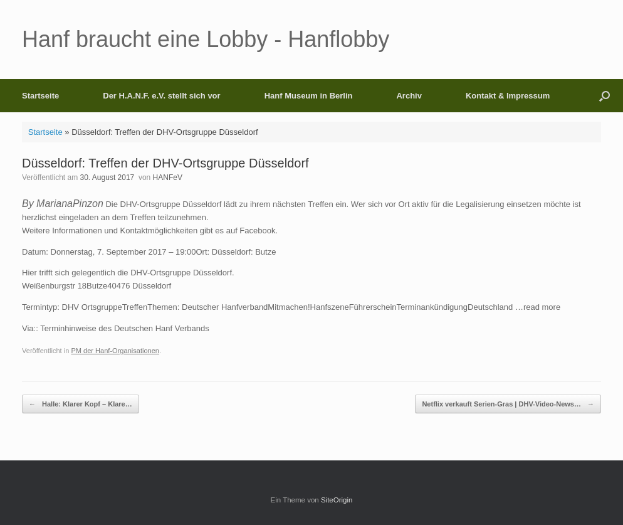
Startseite (40, 95)
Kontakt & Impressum (508, 95)
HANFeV (167, 177)
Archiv (408, 95)
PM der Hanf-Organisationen (115, 350)
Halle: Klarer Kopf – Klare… (80, 404)
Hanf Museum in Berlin (308, 95)
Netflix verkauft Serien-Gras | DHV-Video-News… (508, 404)
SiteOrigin (337, 500)
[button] (604, 95)
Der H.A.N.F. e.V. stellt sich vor (161, 95)
